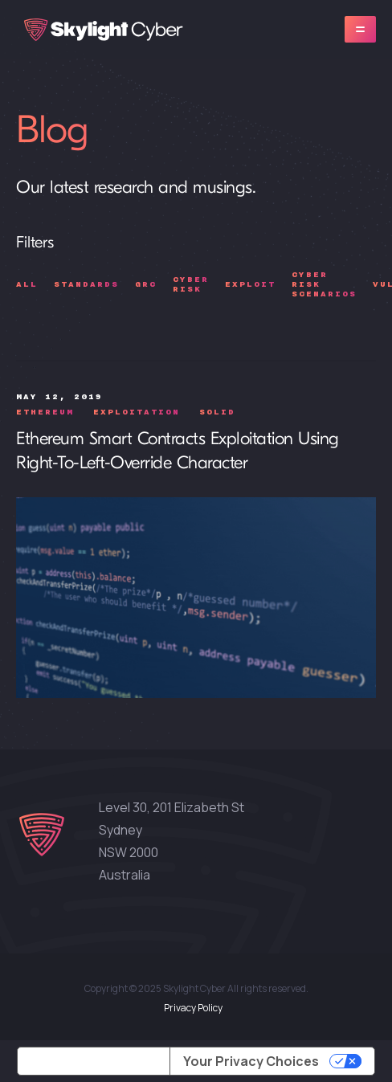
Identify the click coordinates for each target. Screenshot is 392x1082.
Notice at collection (94, 1061)
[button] (360, 29)
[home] (99, 29)
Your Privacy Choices (251, 1061)
